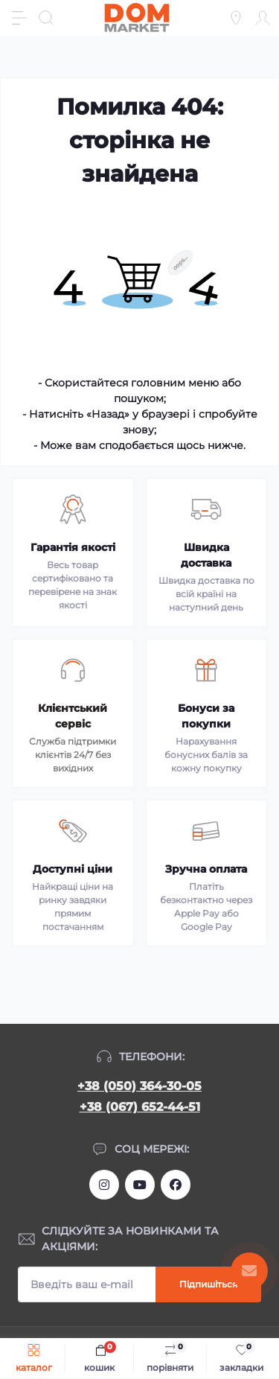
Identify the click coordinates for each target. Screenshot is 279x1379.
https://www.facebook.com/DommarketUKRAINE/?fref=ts (176, 1185)
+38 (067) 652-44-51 (140, 1107)
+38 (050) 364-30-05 (139, 1086)
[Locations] (235, 17)
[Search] (46, 17)
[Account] (262, 17)
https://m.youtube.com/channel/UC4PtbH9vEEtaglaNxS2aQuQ (140, 1185)
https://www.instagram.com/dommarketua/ (104, 1185)
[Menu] (19, 17)
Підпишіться (208, 1284)
